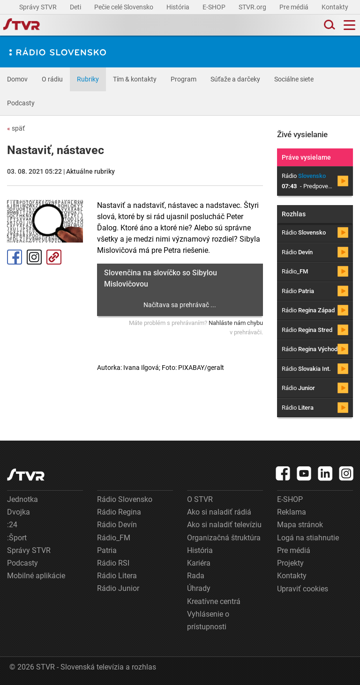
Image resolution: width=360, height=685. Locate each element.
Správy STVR (38, 7)
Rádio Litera (117, 575)
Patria (107, 550)
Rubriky (88, 79)
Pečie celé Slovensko (124, 7)
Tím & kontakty (135, 79)
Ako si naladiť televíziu (224, 524)
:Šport (17, 537)
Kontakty (335, 7)
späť (16, 128)
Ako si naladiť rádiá (219, 512)
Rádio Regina (119, 512)
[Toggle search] (328, 25)
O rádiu (52, 79)
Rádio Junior (118, 588)
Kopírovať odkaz (53, 257)
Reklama (291, 512)
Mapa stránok (300, 524)
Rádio (304, 232)
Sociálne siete (294, 79)
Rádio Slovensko (124, 499)
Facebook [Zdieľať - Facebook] (14, 257)
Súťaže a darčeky (235, 79)
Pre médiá (294, 7)
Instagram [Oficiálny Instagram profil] (34, 257)
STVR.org (253, 7)
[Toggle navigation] (349, 25)
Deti (76, 7)
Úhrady (198, 588)
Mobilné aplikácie (36, 575)
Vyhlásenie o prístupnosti (208, 620)
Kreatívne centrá (213, 601)
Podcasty (21, 103)
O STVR (200, 499)
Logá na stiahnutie (308, 537)
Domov (17, 79)
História (178, 7)
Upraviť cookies (302, 588)
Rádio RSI (113, 563)
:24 (12, 524)
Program (183, 79)
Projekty (290, 563)
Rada (195, 575)
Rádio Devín (117, 524)
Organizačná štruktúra (224, 537)
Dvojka (18, 512)
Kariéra (198, 563)
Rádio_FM (113, 537)
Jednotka (22, 499)
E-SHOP (214, 7)
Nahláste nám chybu (236, 322)
